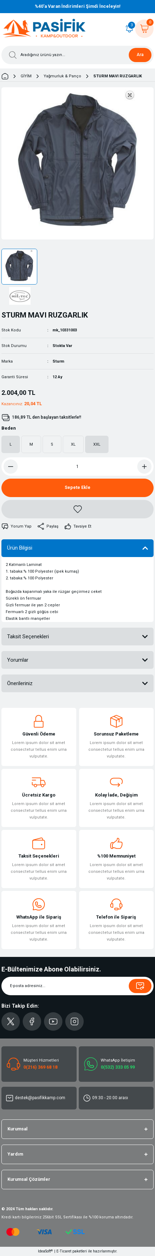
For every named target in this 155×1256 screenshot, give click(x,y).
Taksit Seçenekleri (28, 636)
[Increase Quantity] (144, 466)
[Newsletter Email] (77, 986)
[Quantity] (77, 466)
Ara (140, 54)
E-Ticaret (63, 1251)
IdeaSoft (45, 1251)
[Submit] (140, 986)
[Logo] (44, 28)
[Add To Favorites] (77, 509)
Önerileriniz (20, 683)
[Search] (77, 55)
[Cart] (144, 29)
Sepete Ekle (77, 487)
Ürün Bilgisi (19, 548)
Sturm (58, 361)
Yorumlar (17, 660)
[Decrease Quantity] (11, 466)
